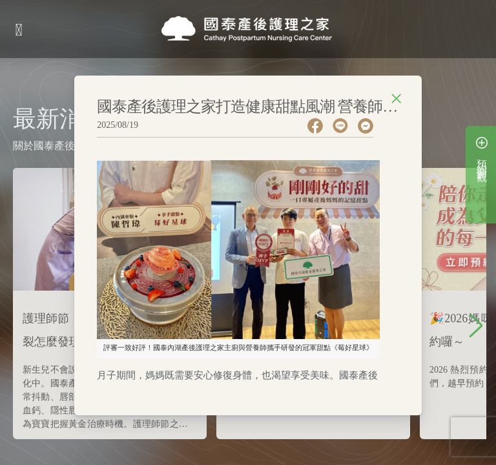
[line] (345, 126)
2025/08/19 (117, 125)
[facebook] (320, 126)
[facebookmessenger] (370, 126)
